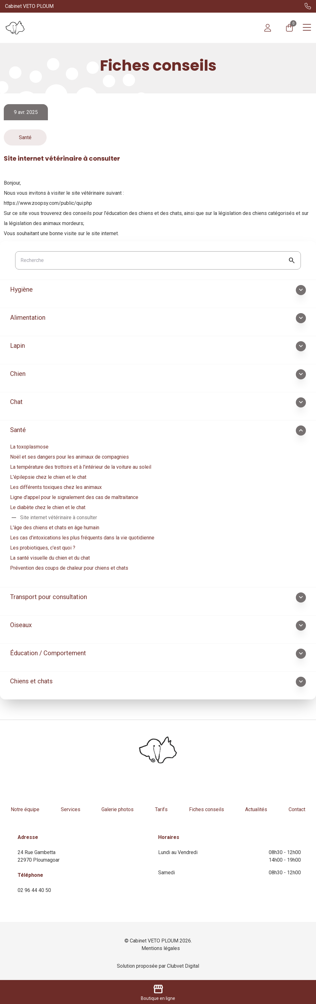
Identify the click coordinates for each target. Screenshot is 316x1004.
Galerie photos (117, 809)
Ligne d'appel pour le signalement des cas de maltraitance (74, 497)
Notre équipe (25, 809)
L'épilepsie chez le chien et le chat (48, 477)
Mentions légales (160, 948)
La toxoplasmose (29, 447)
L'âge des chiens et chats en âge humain (54, 528)
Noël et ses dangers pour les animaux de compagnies (69, 457)
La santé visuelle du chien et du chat (50, 558)
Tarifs (161, 809)
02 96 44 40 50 (34, 890)
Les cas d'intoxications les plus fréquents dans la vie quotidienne (82, 538)
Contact (297, 809)
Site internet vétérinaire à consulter (53, 517)
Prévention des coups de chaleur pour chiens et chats (69, 568)
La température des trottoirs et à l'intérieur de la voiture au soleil (80, 467)
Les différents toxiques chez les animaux (56, 487)
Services (70, 809)
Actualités (256, 809)
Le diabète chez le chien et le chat (47, 507)
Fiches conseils (206, 809)
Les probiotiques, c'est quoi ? (42, 548)
